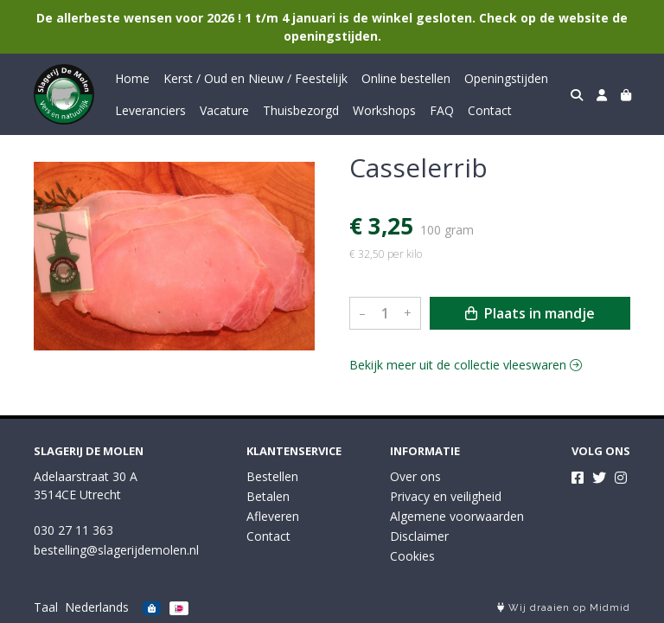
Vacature (224, 110)
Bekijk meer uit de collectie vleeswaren (465, 364)
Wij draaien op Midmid (563, 607)
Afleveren (272, 516)
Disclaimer (419, 536)
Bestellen (272, 476)
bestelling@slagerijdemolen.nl (116, 550)
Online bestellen (405, 78)
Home (132, 78)
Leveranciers (150, 110)
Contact (490, 110)
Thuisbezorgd (301, 110)
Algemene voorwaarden (457, 516)
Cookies (412, 556)
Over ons (415, 476)
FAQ (442, 110)
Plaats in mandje (530, 313)
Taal (46, 607)
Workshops (384, 110)
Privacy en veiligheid (445, 496)
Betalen (268, 496)
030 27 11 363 (73, 530)
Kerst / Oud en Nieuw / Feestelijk (255, 78)
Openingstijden (506, 78)
